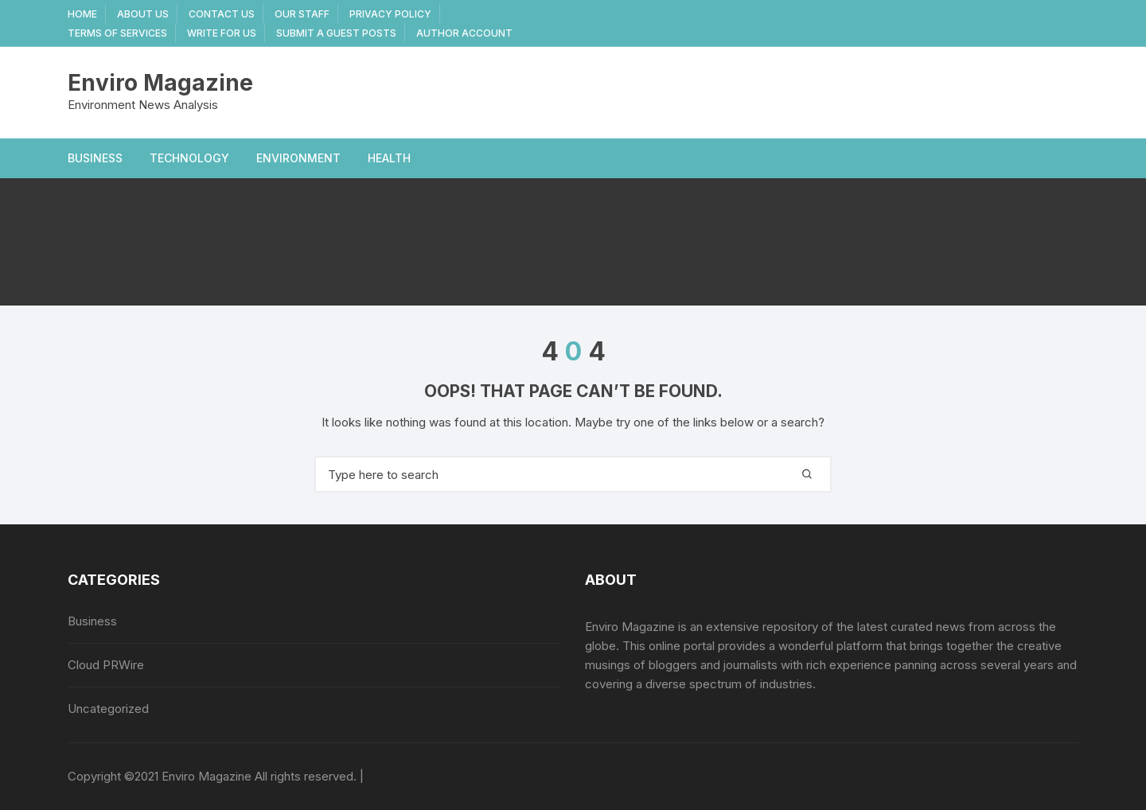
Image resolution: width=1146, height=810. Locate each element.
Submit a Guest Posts (336, 33)
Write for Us (221, 33)
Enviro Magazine (160, 82)
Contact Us (222, 14)
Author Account (464, 33)
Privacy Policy (390, 14)
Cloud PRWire (106, 664)
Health (389, 158)
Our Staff (302, 14)
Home (82, 14)
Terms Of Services (117, 33)
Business (95, 158)
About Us (143, 14)
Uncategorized (108, 708)
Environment (298, 158)
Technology (189, 158)
